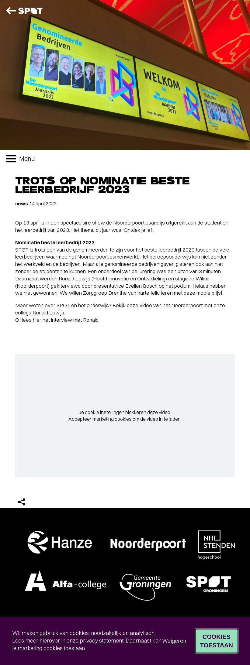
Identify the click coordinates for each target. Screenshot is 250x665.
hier (37, 320)
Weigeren (174, 640)
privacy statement (101, 640)
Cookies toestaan (216, 641)
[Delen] (21, 501)
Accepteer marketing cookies (100, 419)
